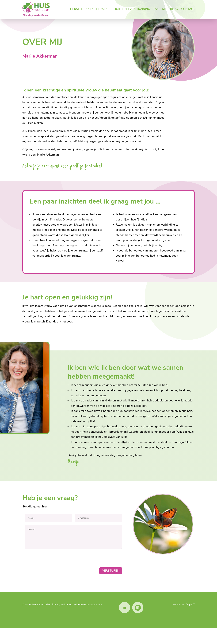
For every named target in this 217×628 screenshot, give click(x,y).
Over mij (160, 9)
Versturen (110, 571)
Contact (188, 9)
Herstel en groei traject (90, 9)
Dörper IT (190, 604)
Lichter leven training (132, 9)
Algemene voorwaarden (88, 604)
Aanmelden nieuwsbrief (36, 604)
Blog (174, 9)
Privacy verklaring (62, 604)
